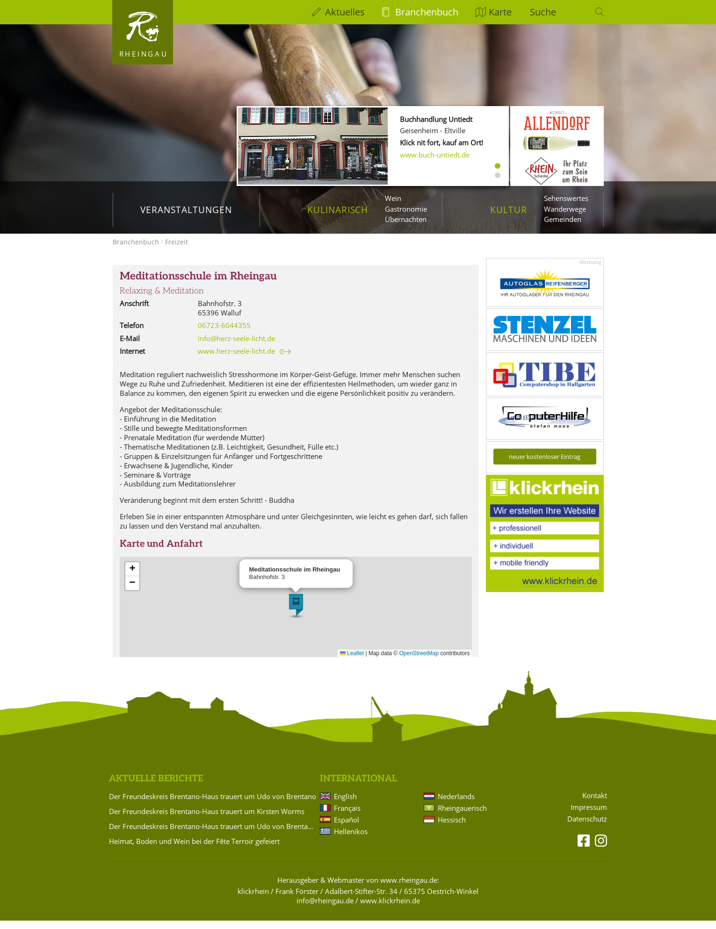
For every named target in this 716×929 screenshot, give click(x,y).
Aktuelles (345, 12)
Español (346, 828)
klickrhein (253, 899)
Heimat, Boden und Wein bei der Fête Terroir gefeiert (194, 849)
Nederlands (456, 804)
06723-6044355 (224, 333)
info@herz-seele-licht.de (236, 346)
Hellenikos (351, 839)
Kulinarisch (337, 209)
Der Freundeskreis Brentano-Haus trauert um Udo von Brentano (212, 804)
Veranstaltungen (185, 209)
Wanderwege (565, 209)
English (345, 804)
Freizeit (176, 250)
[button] (296, 613)
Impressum (589, 815)
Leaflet (352, 661)
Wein (393, 198)
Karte (500, 12)
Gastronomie (406, 209)
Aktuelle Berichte (156, 787)
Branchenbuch (426, 12)
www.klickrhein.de (390, 909)
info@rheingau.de (325, 909)
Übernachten (406, 219)
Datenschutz (587, 827)
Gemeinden (562, 219)
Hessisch (452, 828)
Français (347, 816)
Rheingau (143, 53)
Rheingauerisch (462, 816)
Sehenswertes (566, 198)
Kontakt (594, 804)
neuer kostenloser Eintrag (544, 465)
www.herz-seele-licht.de (236, 359)
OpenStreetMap (419, 661)
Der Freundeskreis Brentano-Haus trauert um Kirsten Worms (206, 819)
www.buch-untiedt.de (435, 154)
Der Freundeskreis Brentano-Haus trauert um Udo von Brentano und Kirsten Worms (213, 834)
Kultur (508, 209)
